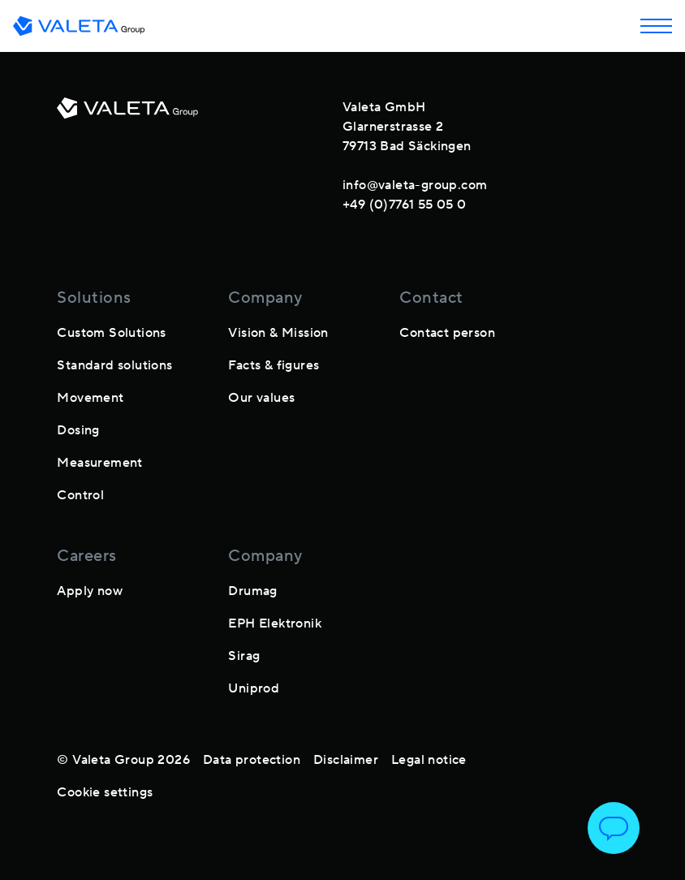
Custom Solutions (111, 333)
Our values (261, 398)
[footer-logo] (127, 152)
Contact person (447, 333)
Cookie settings (105, 792)
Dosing (78, 430)
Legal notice (429, 760)
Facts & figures (273, 365)
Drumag (252, 591)
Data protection (251, 760)
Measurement (99, 463)
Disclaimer (345, 760)
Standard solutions (114, 365)
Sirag (244, 656)
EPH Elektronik (274, 623)
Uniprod (253, 688)
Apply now (90, 591)
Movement (90, 398)
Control (80, 495)
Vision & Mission (278, 333)
